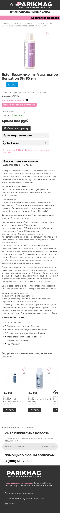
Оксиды (40, 23)
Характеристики (12, 165)
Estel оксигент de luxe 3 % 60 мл (39, 400)
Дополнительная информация (20, 161)
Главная (5, 23)
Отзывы (28, 165)
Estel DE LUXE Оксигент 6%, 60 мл (12, 400)
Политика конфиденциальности (20, 493)
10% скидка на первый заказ (30, 12)
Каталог (17, 23)
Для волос (29, 23)
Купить (9, 409)
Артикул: (6, 96)
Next (54, 390)
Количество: (8, 111)
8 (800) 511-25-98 (18, 461)
